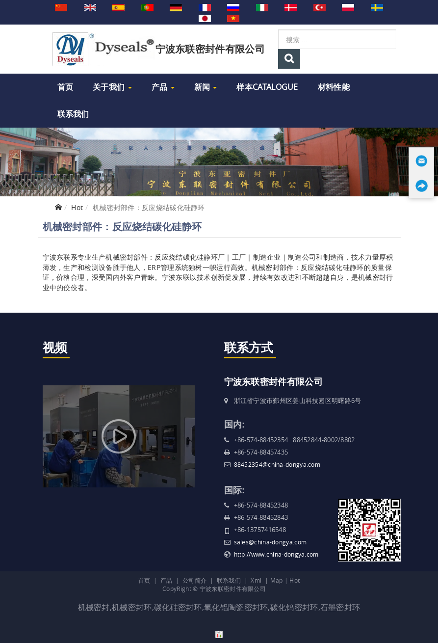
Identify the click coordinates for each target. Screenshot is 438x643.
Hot (77, 207)
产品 (163, 86)
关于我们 (112, 86)
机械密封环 (132, 607)
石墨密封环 (340, 607)
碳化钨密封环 (294, 607)
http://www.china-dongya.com (276, 554)
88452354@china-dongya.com (277, 464)
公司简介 (194, 580)
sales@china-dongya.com (270, 542)
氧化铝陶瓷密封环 (236, 607)
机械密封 (94, 607)
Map (276, 580)
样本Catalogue (267, 86)
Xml (256, 580)
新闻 (205, 86)
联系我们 (73, 113)
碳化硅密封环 (178, 607)
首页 (65, 86)
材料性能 (334, 86)
